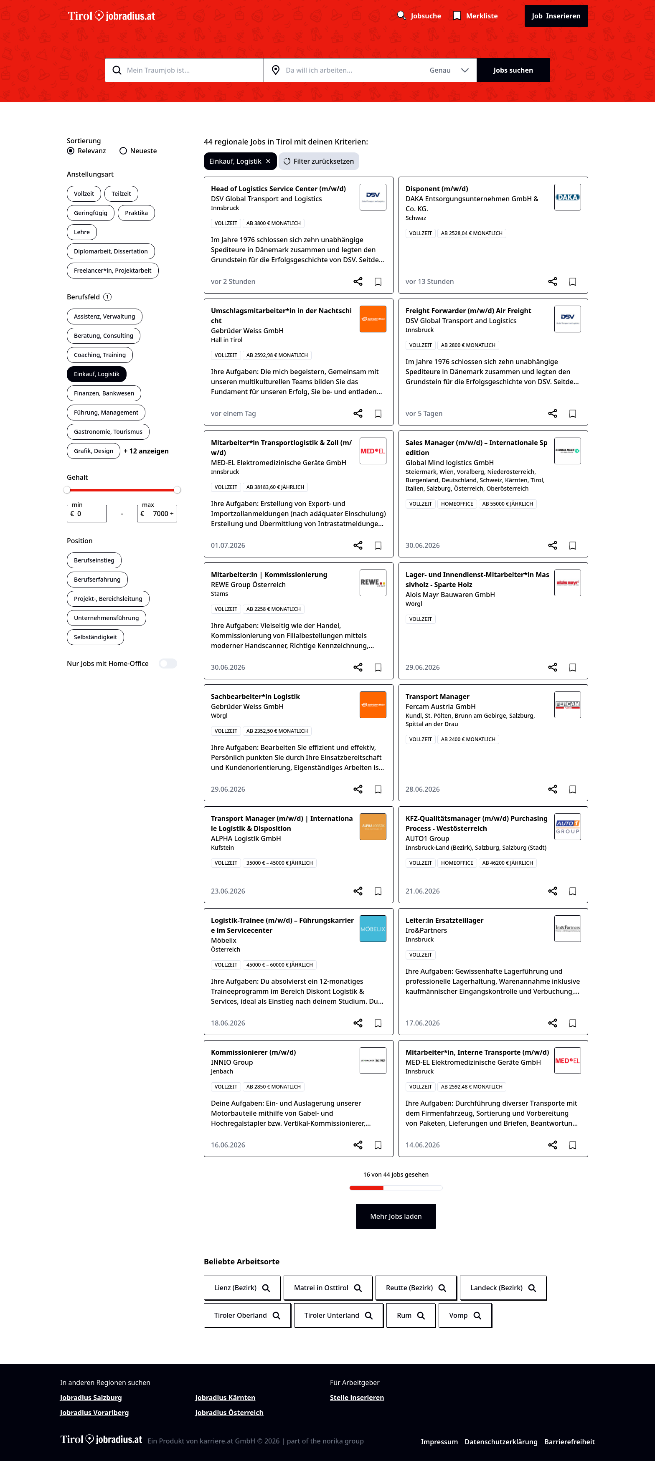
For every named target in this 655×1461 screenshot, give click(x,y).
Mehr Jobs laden (396, 1216)
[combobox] (194, 70)
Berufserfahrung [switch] (97, 579)
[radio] (86, 151)
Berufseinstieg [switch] (94, 560)
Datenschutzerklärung (501, 1441)
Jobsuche (418, 16)
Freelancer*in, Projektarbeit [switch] (113, 270)
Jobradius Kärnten (225, 1397)
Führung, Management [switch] (106, 412)
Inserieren (556, 15)
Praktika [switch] (136, 213)
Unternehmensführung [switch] (106, 618)
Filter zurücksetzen (319, 161)
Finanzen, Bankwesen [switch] (104, 393)
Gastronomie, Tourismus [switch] (108, 432)
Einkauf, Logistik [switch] (96, 374)
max (148, 505)
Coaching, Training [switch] (100, 355)
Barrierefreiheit (569, 1441)
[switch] (122, 663)
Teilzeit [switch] (121, 194)
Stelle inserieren (357, 1397)
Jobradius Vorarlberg (94, 1412)
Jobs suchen (513, 70)
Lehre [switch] (82, 232)
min (77, 505)
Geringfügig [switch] (90, 213)
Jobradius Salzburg (91, 1397)
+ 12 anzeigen (146, 451)
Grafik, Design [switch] (93, 451)
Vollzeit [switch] (84, 194)
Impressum (439, 1441)
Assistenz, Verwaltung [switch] (104, 316)
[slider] (66, 489)
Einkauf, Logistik (240, 161)
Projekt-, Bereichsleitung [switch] (108, 599)
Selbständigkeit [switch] (95, 637)
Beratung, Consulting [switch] (103, 335)
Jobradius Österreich (229, 1412)
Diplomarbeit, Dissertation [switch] (111, 251)
